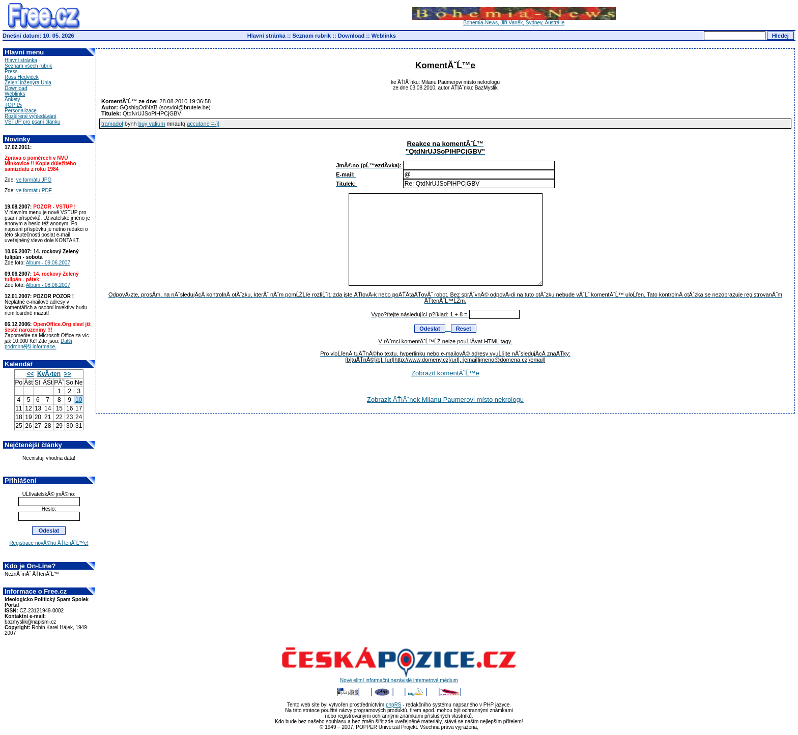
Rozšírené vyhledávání (30, 116)
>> (67, 373)
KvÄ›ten (49, 373)
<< (30, 373)
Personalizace (21, 110)
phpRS (394, 705)
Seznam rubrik (311, 36)
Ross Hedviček (22, 77)
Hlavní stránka (266, 36)
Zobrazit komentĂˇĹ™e (445, 373)
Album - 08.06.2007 (48, 285)
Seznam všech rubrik (28, 66)
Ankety (12, 99)
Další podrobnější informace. (38, 343)
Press (11, 71)
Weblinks (384, 36)
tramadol (112, 124)
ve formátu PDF (34, 190)
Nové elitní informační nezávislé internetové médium (399, 678)
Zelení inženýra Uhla (28, 82)
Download (351, 36)
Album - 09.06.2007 (48, 263)
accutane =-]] (203, 124)
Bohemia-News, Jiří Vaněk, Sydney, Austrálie (514, 20)
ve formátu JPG (33, 180)
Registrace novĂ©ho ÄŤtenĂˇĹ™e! (48, 543)
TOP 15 (13, 105)
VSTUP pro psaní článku (32, 122)
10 (78, 399)
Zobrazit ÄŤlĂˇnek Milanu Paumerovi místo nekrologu (445, 399)
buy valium (151, 124)
